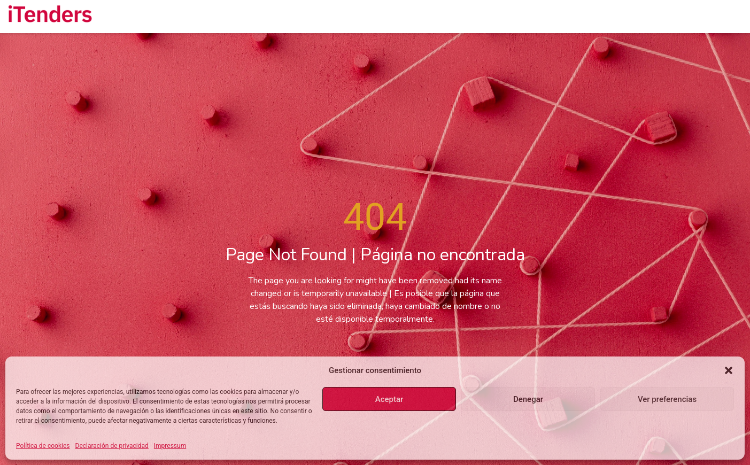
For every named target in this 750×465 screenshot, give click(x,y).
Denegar (528, 399)
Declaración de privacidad (112, 445)
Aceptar (389, 399)
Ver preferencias (667, 399)
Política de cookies (43, 445)
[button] (728, 370)
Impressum (170, 445)
